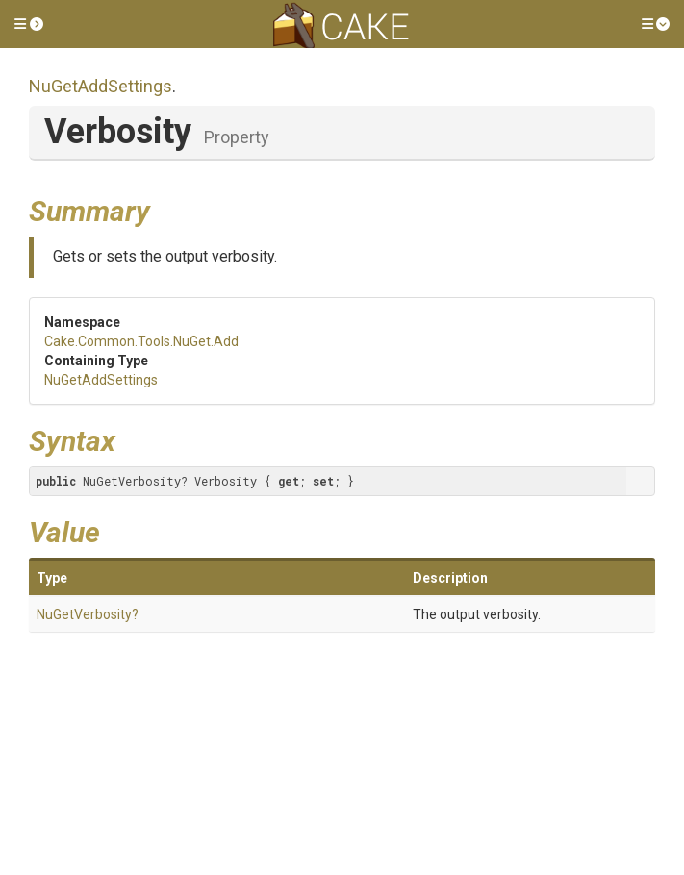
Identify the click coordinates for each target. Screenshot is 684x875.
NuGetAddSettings (100, 86)
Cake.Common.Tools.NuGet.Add (141, 341)
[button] (29, 24)
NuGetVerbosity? (88, 614)
